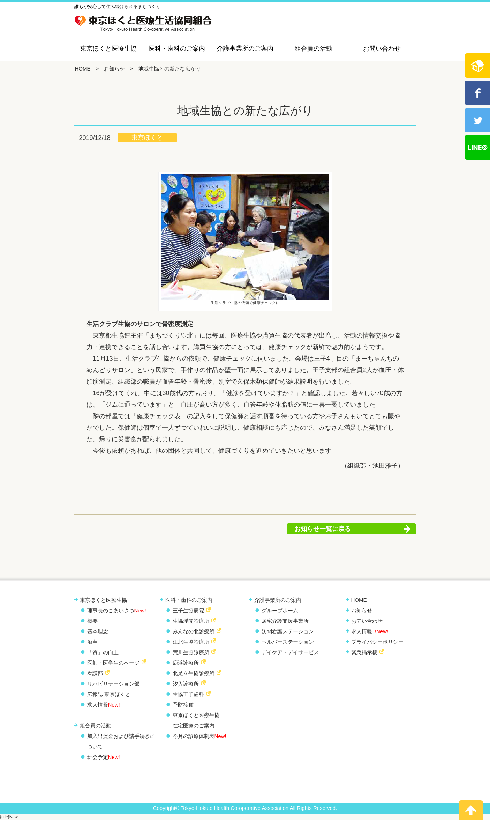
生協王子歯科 (188, 694)
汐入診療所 (186, 684)
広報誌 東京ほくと (108, 694)
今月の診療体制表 (199, 736)
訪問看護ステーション (288, 631)
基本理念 (97, 631)
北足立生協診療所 (193, 673)
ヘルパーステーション (288, 642)
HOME (83, 69)
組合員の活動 (313, 48)
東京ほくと (147, 137)
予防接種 (183, 705)
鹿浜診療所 (186, 663)
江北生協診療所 (191, 642)
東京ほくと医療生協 (108, 48)
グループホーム (280, 610)
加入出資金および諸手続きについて (121, 741)
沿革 (92, 642)
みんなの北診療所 (193, 631)
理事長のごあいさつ (116, 610)
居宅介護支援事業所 (285, 621)
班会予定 (103, 757)
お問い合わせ (382, 48)
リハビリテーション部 (113, 684)
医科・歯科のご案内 (177, 48)
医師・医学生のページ (113, 663)
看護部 (95, 673)
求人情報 (103, 705)
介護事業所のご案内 (245, 48)
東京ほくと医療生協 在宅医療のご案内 (196, 720)
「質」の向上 (103, 652)
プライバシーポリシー (377, 642)
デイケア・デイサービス (290, 652)
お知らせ (114, 69)
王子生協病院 (188, 610)
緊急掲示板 (364, 652)
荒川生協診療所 (191, 652)
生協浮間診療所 (191, 621)
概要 (92, 621)
